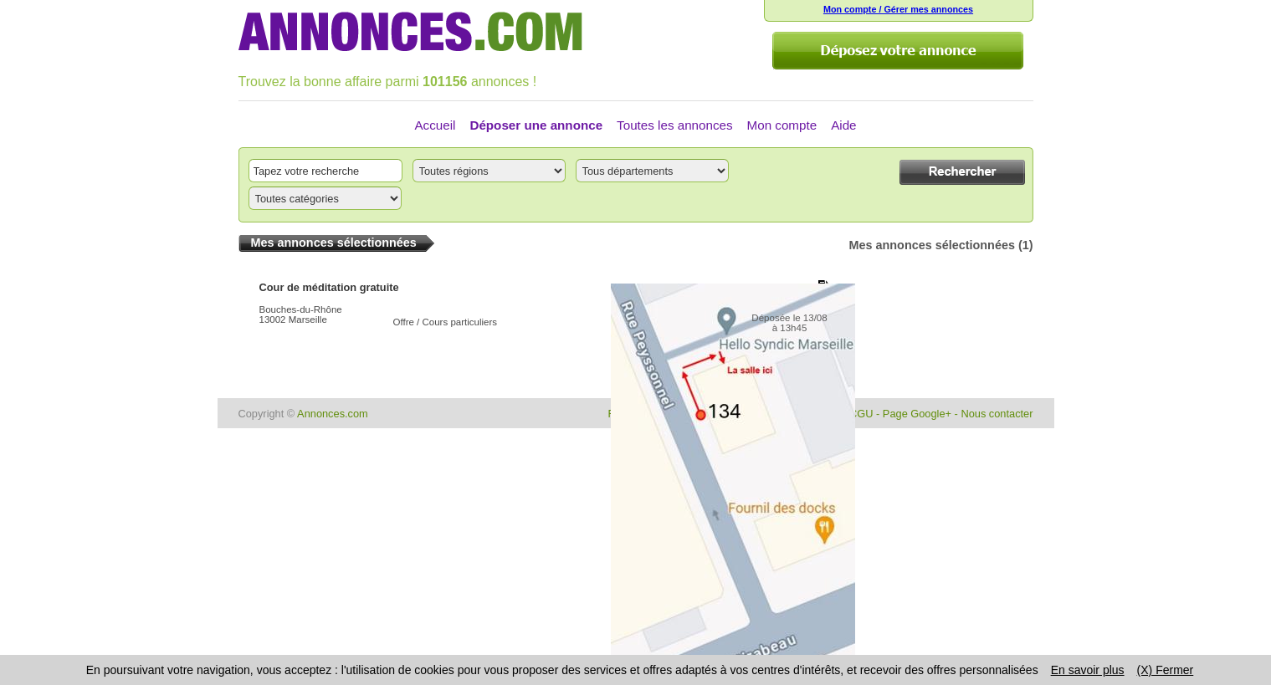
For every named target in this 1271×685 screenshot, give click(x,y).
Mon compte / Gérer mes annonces (898, 9)
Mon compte (782, 125)
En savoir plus (1088, 670)
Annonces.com (332, 413)
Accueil (434, 125)
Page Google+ (917, 413)
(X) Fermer (1165, 670)
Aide (843, 125)
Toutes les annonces (674, 125)
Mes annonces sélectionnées (932, 245)
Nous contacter (997, 413)
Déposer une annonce (535, 125)
